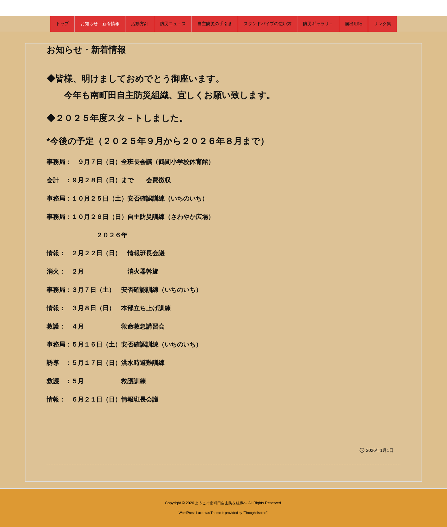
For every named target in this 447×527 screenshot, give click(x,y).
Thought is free (255, 513)
